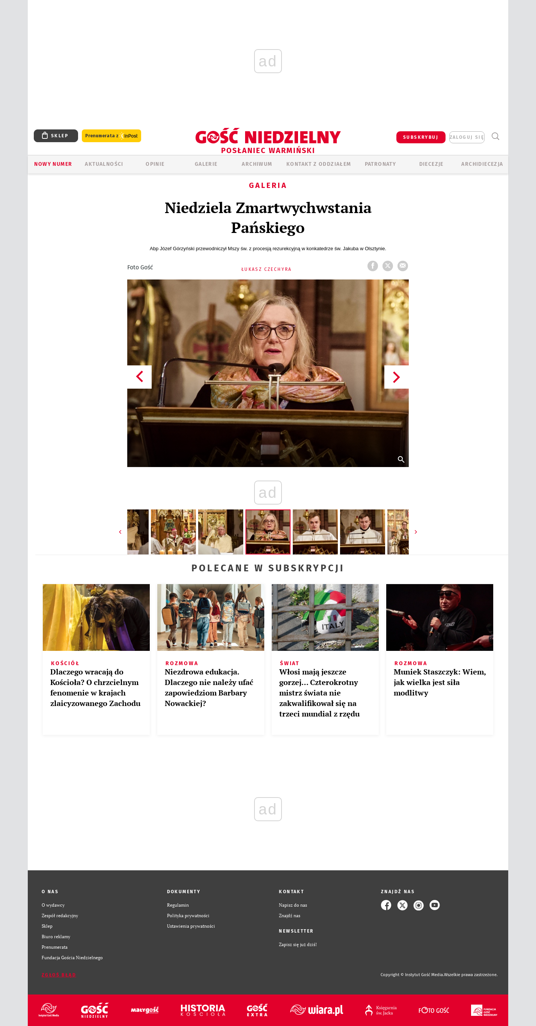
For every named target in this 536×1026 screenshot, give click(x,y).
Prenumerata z (111, 136)
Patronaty (380, 164)
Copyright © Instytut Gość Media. (412, 974)
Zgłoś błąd (59, 975)
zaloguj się (467, 137)
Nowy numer (53, 164)
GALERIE (206, 164)
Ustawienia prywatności (191, 926)
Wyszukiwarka (495, 136)
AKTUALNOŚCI (104, 164)
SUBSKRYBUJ (420, 137)
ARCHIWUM (257, 164)
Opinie (155, 164)
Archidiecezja (482, 164)
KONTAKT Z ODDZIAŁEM (318, 164)
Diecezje (431, 164)
